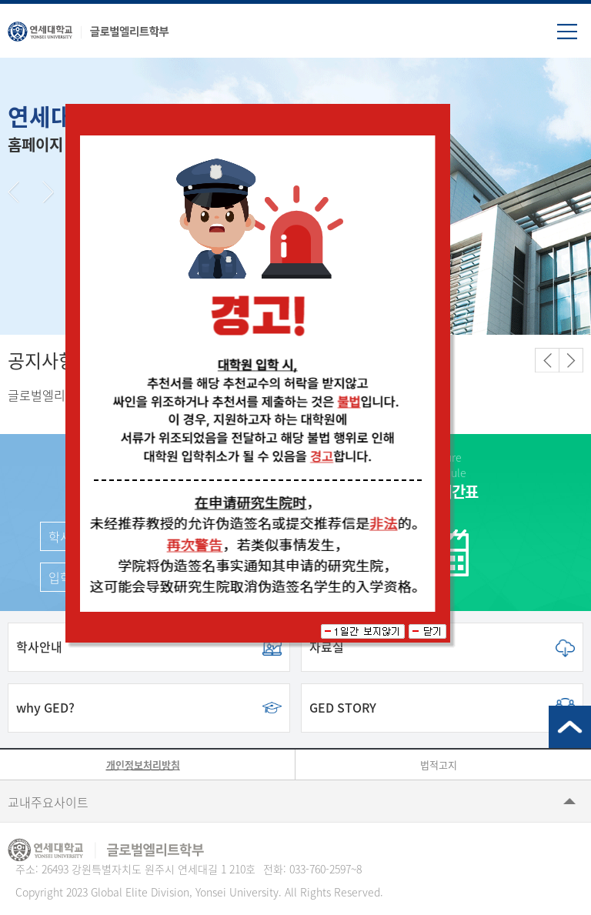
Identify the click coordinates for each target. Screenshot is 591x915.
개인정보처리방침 (143, 764)
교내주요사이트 (48, 802)
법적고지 (438, 764)
